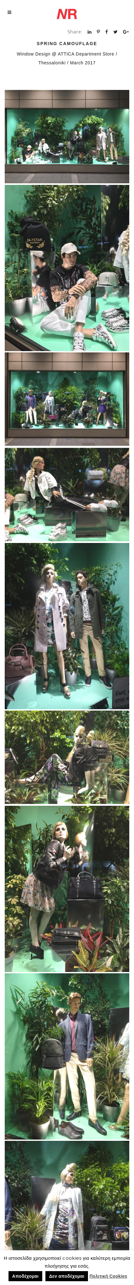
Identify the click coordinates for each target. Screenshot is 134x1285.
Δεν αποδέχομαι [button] (66, 1276)
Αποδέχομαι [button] (25, 1276)
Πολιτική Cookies (108, 1276)
